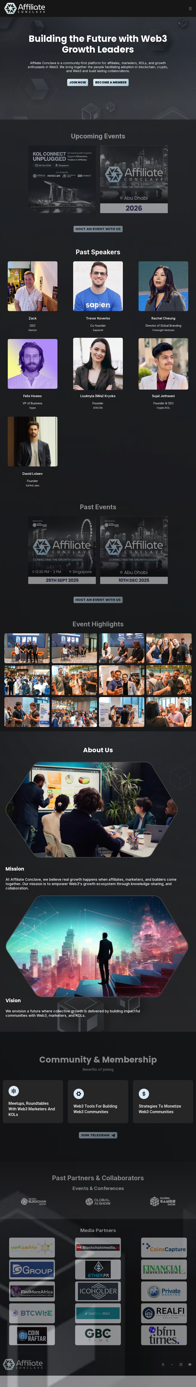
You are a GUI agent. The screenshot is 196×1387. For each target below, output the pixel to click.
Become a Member (111, 82)
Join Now (77, 82)
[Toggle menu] (190, 9)
